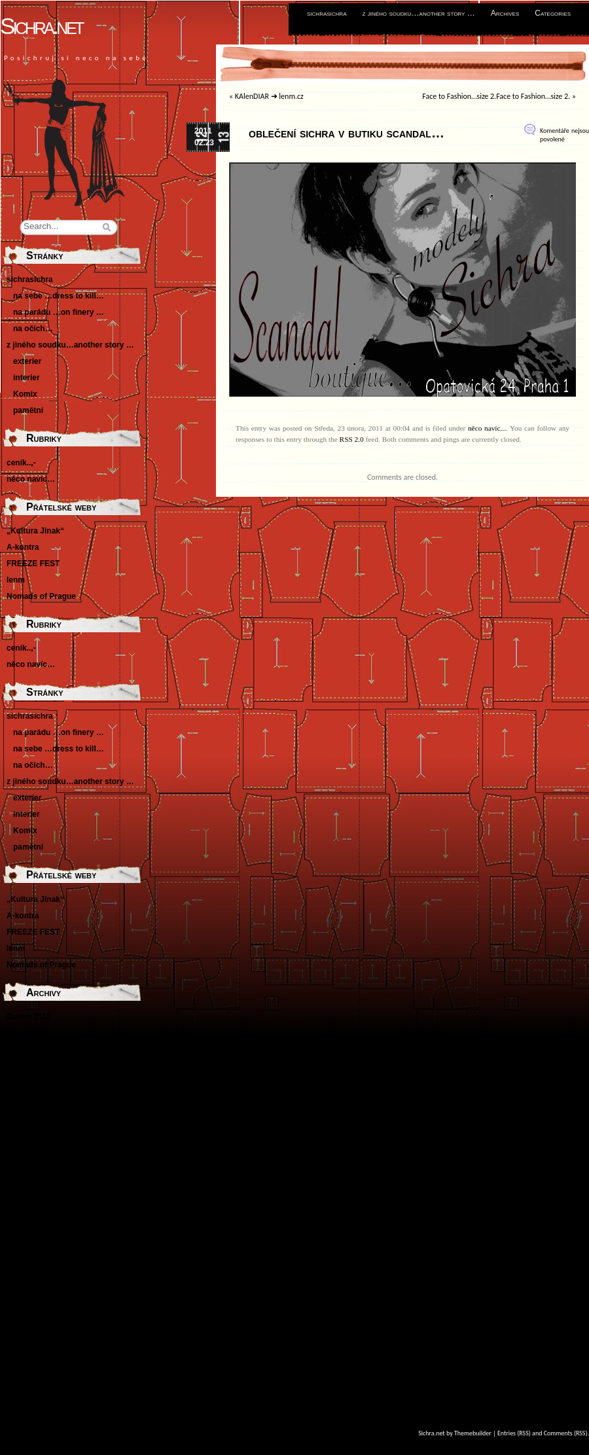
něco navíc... (487, 428)
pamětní (28, 410)
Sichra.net (41, 26)
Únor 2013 (26, 1114)
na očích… (33, 328)
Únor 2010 (26, 1245)
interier (26, 377)
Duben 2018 (28, 1016)
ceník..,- (21, 462)
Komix (25, 394)
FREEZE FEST (33, 563)
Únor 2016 (26, 1065)
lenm (16, 579)
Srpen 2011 (27, 1163)
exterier (27, 361)
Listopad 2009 (33, 1261)
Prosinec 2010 (33, 1212)
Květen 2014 (29, 1098)
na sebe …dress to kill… (58, 295)
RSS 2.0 (352, 439)
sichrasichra (326, 13)
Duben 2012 (28, 1131)
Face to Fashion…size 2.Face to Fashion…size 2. (496, 96)
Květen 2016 (29, 1049)
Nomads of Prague (41, 596)
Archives (505, 13)
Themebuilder (472, 1433)
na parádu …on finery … (58, 312)
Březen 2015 (29, 1082)
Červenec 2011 (34, 1180)
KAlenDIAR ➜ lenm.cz (269, 96)
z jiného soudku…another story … (418, 13)
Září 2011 (24, 1147)
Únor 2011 (26, 1196)
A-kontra (23, 547)
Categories (553, 13)
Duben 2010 (28, 1229)
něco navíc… (31, 479)
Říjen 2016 (26, 1032)
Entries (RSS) (514, 1433)
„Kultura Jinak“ (35, 530)
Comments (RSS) (566, 1433)
